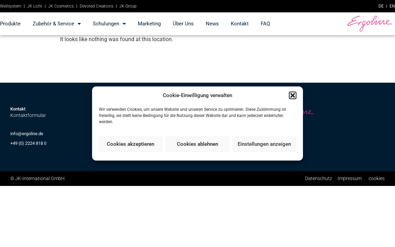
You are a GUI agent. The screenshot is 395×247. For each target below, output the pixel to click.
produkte (10, 24)
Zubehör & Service (57, 24)
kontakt (240, 24)
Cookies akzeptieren (130, 144)
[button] (292, 95)
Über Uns (183, 24)
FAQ (265, 24)
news (212, 24)
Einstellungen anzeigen (264, 144)
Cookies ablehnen (197, 144)
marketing (149, 24)
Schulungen (109, 24)
